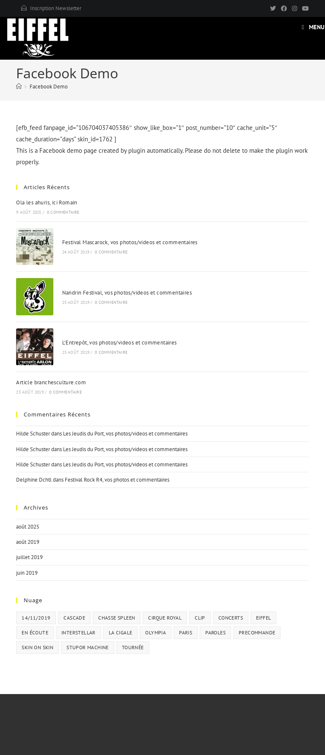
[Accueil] (19, 86)
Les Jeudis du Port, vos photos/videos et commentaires (125, 433)
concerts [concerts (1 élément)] (230, 617)
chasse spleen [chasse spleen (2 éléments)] (116, 617)
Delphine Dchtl (34, 479)
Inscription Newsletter (55, 8)
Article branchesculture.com (51, 382)
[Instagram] (294, 8)
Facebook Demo (49, 86)
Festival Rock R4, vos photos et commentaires (117, 479)
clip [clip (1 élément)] (200, 617)
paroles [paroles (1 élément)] (215, 632)
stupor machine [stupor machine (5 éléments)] (87, 647)
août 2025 (27, 526)
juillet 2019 (29, 557)
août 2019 (27, 542)
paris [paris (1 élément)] (185, 632)
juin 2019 (27, 572)
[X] (272, 8)
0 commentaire (63, 212)
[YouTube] (304, 8)
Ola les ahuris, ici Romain (46, 202)
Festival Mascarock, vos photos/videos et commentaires (130, 242)
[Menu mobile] (313, 27)
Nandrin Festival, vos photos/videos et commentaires (127, 292)
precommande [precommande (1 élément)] (257, 632)
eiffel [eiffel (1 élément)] (263, 617)
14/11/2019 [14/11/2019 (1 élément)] (36, 617)
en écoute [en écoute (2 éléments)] (35, 632)
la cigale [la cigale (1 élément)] (120, 632)
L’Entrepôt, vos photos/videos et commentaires (119, 342)
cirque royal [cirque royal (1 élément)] (165, 617)
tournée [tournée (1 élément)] (133, 647)
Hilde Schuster (33, 433)
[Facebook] (283, 8)
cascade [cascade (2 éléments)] (74, 617)
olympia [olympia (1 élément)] (155, 632)
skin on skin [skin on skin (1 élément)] (37, 647)
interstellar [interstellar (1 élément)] (78, 632)
